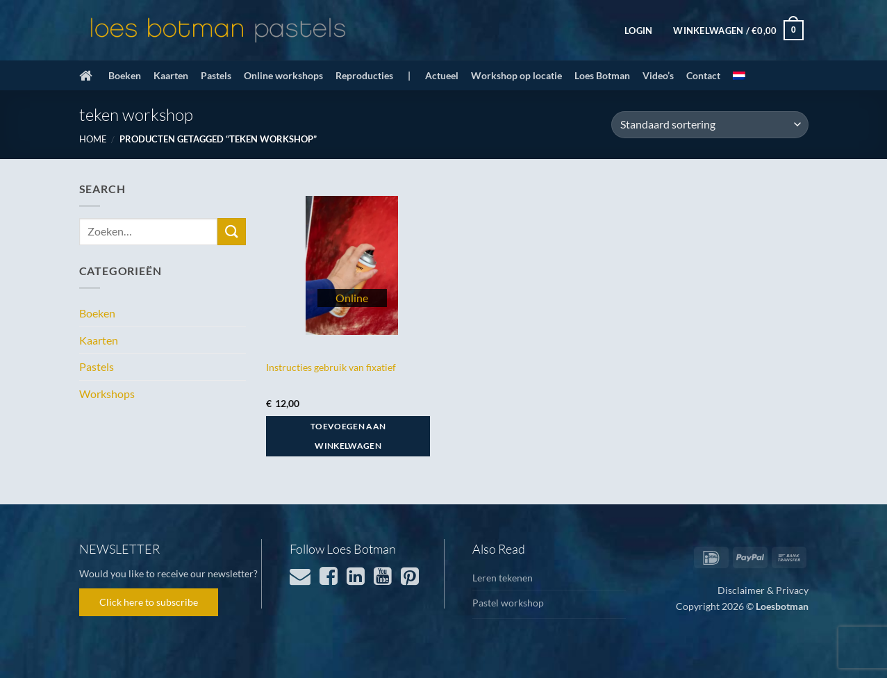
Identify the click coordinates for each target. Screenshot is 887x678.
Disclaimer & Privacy (763, 590)
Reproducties (364, 75)
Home (93, 138)
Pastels (216, 75)
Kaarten (171, 75)
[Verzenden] (231, 231)
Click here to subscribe (148, 602)
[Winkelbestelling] (709, 124)
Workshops (107, 393)
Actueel (441, 75)
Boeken (124, 75)
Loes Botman (602, 75)
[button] (638, 30)
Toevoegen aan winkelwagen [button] (348, 436)
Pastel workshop (508, 603)
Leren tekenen (502, 578)
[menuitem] (739, 76)
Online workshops (283, 75)
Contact (703, 75)
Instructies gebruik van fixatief (331, 367)
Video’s (658, 75)
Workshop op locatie (516, 75)
